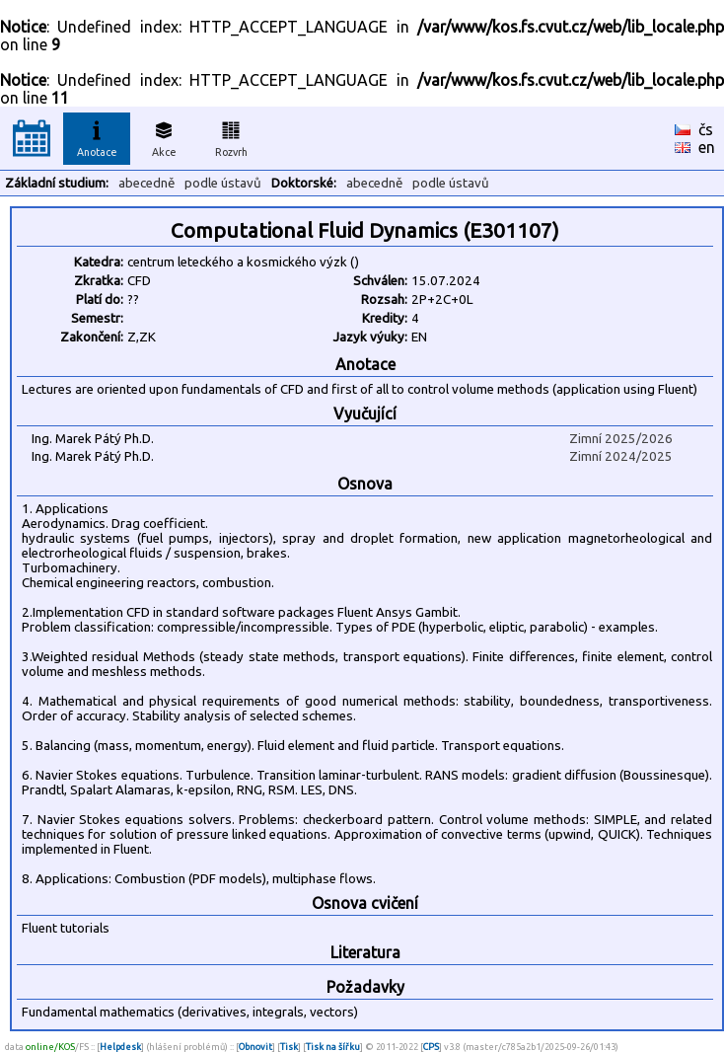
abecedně (146, 183)
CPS (431, 1046)
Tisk (289, 1046)
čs (705, 129)
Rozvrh (231, 136)
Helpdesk (120, 1046)
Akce (164, 136)
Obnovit (255, 1046)
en (706, 147)
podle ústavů (222, 183)
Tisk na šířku (333, 1046)
